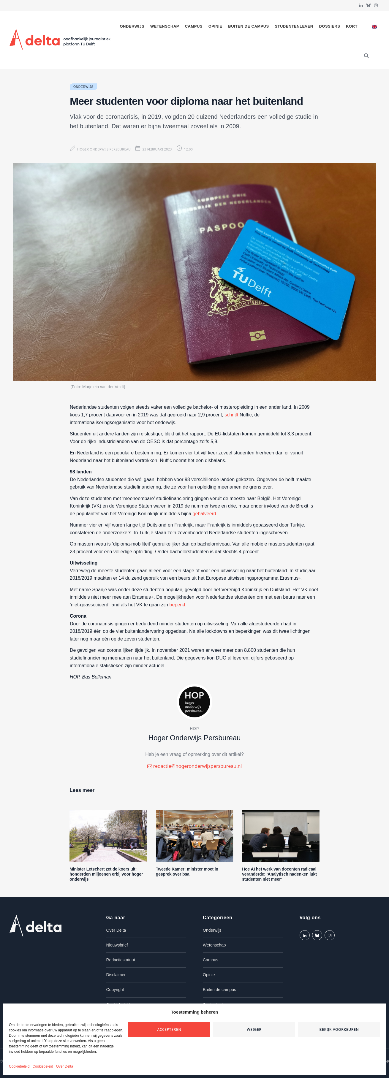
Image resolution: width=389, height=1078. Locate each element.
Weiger (254, 1029)
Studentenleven (294, 26)
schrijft (231, 414)
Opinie (215, 26)
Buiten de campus (248, 26)
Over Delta (64, 1066)
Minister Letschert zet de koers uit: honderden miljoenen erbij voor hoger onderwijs (106, 874)
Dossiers (329, 26)
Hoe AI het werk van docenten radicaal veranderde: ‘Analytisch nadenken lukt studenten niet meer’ (279, 874)
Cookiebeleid (19, 1066)
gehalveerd (204, 513)
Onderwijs (132, 26)
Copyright (115, 989)
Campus (194, 26)
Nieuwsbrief (117, 945)
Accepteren (169, 1029)
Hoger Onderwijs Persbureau (104, 149)
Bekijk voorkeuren (339, 1029)
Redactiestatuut (120, 959)
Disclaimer (116, 974)
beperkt (177, 604)
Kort (352, 26)
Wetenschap (164, 26)
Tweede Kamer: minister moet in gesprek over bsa (187, 871)
